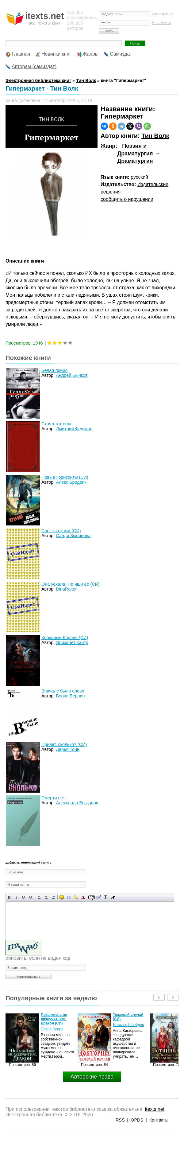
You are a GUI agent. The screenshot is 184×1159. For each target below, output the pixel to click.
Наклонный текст (16, 897)
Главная (21, 54)
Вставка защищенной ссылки (75, 897)
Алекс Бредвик (71, 482)
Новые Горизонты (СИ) (64, 477)
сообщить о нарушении (127, 199)
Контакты (158, 1120)
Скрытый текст (91, 897)
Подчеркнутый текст (23, 897)
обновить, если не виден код (38, 958)
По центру (46, 897)
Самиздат (121, 54)
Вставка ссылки (68, 897)
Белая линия (54, 370)
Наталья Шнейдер (128, 1025)
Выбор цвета (82, 897)
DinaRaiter (66, 589)
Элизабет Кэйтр (72, 642)
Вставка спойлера (112, 897)
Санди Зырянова (73, 535)
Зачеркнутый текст (30, 897)
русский (139, 177)
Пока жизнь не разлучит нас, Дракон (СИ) (54, 1019)
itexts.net (154, 1109)
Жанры (90, 54)
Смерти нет (53, 797)
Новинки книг (56, 54)
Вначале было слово (62, 691)
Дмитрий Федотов (74, 428)
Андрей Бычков (71, 375)
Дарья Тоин (67, 749)
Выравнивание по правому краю (53, 897)
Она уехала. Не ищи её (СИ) (70, 584)
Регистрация (163, 14)
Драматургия (135, 161)
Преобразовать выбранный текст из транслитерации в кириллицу (105, 897)
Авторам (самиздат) (34, 66)
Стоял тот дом (56, 423)
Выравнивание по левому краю (39, 897)
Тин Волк (155, 135)
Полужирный (9, 897)
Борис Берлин (70, 695)
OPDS (137, 1120)
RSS (120, 1120)
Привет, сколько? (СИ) (64, 744)
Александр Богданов (77, 802)
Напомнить (161, 23)
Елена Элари (52, 1029)
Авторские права (92, 1077)
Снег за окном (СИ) (61, 530)
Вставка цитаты (98, 897)
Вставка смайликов (61, 897)
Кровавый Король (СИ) (64, 637)
